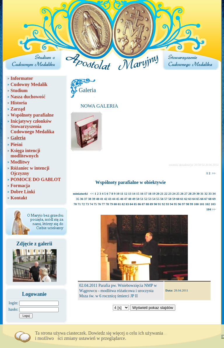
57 (165, 199)
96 (179, 204)
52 (145, 199)
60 (177, 199)
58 (170, 199)
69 (214, 199)
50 (137, 199)
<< (92, 193)
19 (153, 193)
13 (129, 193)
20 (158, 193)
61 (181, 199)
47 (125, 199)
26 (181, 193)
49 (133, 199)
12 (125, 193)
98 (187, 204)
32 (206, 193)
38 (89, 199)
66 (202, 199)
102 (207, 204)
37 (85, 199)
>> (214, 173)
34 (214, 193)
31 (202, 193)
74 (91, 204)
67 (206, 199)
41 (101, 199)
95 (175, 204)
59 (174, 199)
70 (75, 204)
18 (149, 193)
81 (119, 204)
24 (174, 193)
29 (193, 193)
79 (111, 204)
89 (151, 204)
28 (190, 193)
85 (135, 204)
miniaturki (80, 193)
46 (121, 199)
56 (161, 199)
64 (193, 199)
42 (105, 199)
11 (121, 193)
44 (113, 199)
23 (170, 193)
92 (163, 204)
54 (153, 199)
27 (186, 193)
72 (83, 204)
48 (129, 199)
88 (147, 204)
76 (99, 204)
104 (208, 209)
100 (196, 204)
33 (209, 193)
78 (107, 204)
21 (161, 193)
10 (118, 193)
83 (127, 204)
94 (171, 204)
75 (95, 204)
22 (165, 193)
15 (137, 193)
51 (142, 199)
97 (183, 204)
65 (198, 199)
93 (167, 204)
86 (139, 204)
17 (145, 193)
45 (117, 199)
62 (186, 199)
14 (133, 193)
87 (143, 204)
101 (202, 204)
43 (109, 199)
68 (209, 199)
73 (87, 204)
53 (149, 199)
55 (158, 199)
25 (177, 193)
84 (131, 204)
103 (213, 204)
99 (191, 204)
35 (77, 199)
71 (79, 204)
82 (123, 204)
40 (97, 199)
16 (142, 193)
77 (103, 204)
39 (93, 199)
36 (81, 199)
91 (159, 204)
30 (198, 193)
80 (115, 204)
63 (190, 199)
